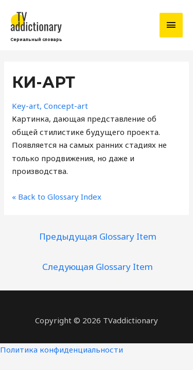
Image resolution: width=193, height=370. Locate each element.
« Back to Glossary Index (56, 196)
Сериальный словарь (36, 39)
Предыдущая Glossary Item (97, 236)
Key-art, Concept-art (50, 106)
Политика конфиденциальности (61, 349)
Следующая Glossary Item (97, 266)
